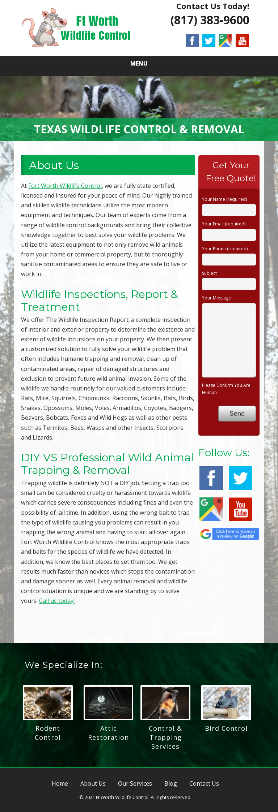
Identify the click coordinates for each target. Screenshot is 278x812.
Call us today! (57, 601)
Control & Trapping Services (165, 737)
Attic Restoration (108, 733)
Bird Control (226, 728)
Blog (170, 783)
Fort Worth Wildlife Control (65, 186)
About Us (93, 783)
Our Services (135, 783)
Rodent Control (48, 733)
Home (60, 783)
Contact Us (204, 783)
